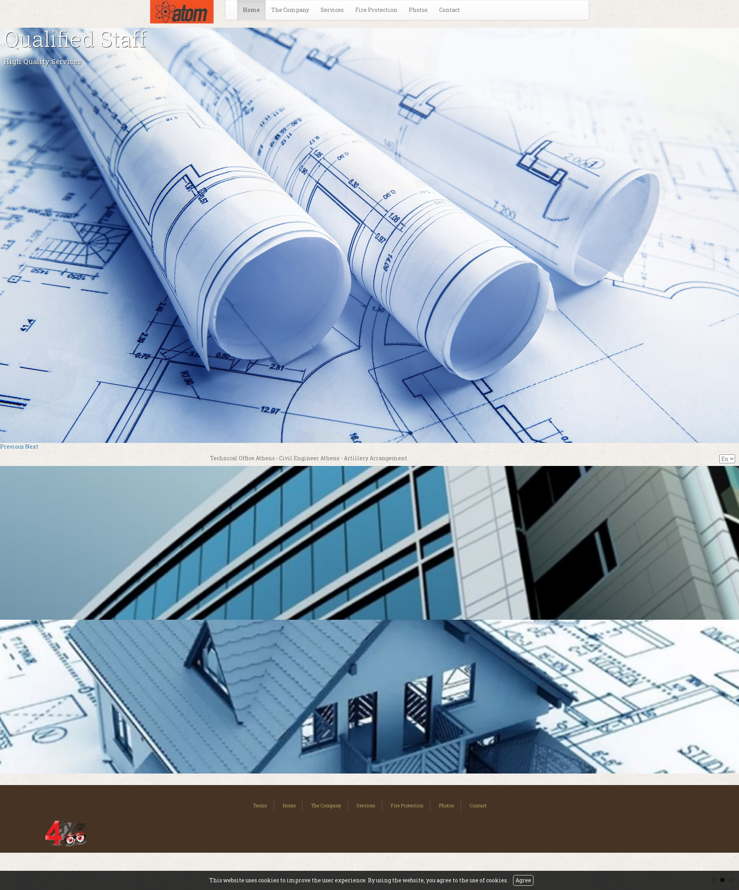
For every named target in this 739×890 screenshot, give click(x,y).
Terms (260, 805)
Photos (418, 9)
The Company (290, 9)
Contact (449, 9)
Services (332, 9)
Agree (523, 880)
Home (251, 9)
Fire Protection (376, 9)
